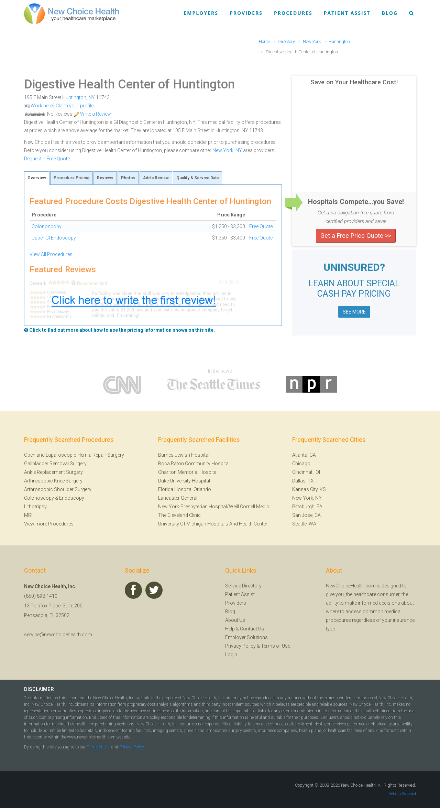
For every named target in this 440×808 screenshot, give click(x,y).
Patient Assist (347, 13)
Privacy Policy (240, 646)
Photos (128, 178)
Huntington (74, 97)
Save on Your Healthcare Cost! (354, 82)
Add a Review (156, 178)
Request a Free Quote (47, 158)
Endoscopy (71, 498)
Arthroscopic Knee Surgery (53, 480)
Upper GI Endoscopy (54, 238)
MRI (28, 515)
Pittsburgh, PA (307, 506)
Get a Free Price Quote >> (355, 235)
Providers (246, 13)
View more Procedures (49, 524)
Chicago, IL (304, 463)
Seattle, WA (304, 524)
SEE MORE (354, 312)
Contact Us (252, 628)
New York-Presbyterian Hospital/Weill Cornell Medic (213, 506)
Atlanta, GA (304, 455)
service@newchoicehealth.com (58, 634)
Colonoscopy (47, 226)
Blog (390, 13)
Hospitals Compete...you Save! (356, 202)
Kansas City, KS (309, 489)
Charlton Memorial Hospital (188, 472)
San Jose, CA (306, 515)
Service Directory (243, 585)
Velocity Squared (402, 793)
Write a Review (92, 114)
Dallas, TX (303, 480)
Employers (201, 13)
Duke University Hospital (184, 480)
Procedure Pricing (71, 178)
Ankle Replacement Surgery (53, 472)
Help (230, 628)
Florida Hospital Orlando (184, 489)
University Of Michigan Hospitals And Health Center (212, 524)
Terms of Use (275, 646)
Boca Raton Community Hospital (194, 463)
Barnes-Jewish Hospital (183, 455)
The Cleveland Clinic (179, 515)
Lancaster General (177, 498)
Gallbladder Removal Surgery (55, 463)
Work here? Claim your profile (59, 105)
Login (231, 654)
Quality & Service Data (197, 178)
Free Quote (261, 226)
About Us (235, 620)
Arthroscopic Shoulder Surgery (57, 489)
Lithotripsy (35, 506)
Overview (37, 178)
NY (91, 97)
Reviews (105, 178)
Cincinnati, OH (307, 472)
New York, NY (227, 150)
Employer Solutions (246, 637)
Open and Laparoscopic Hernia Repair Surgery (74, 455)
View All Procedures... (53, 254)
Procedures (293, 13)
